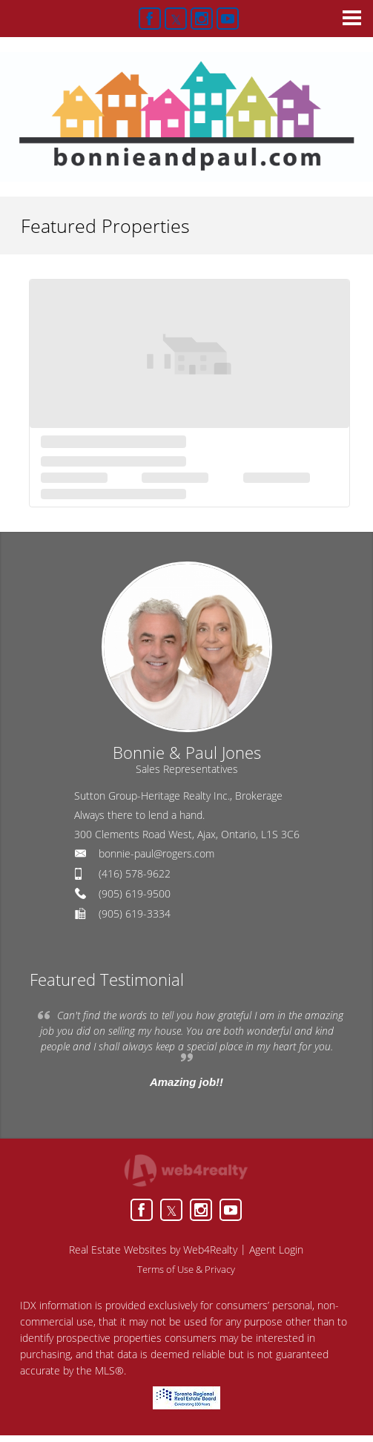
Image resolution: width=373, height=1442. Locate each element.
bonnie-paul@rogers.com (156, 853)
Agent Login (276, 1249)
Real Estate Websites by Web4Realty (153, 1249)
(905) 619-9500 (135, 893)
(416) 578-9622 (135, 873)
